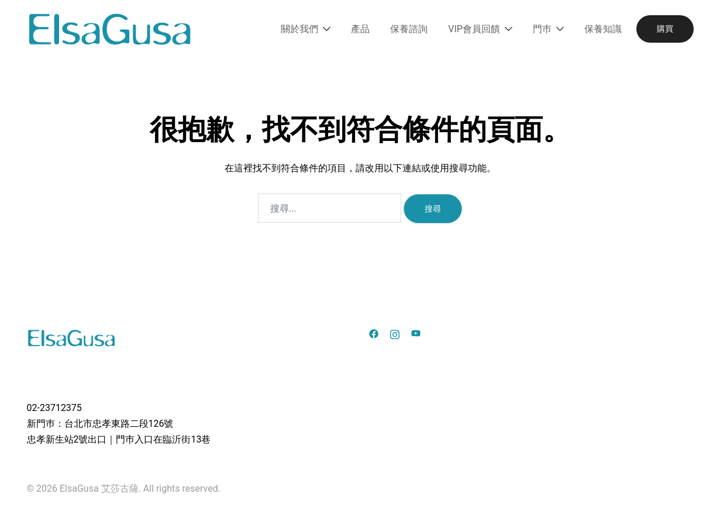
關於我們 (299, 28)
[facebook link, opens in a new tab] (373, 333)
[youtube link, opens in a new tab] (416, 333)
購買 (665, 28)
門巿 (542, 28)
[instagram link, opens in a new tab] (394, 333)
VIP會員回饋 (474, 28)
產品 (360, 28)
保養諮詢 (409, 28)
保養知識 (603, 28)
